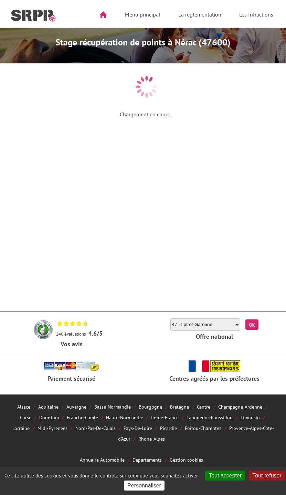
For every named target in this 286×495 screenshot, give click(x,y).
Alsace (23, 406)
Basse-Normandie (112, 406)
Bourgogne (150, 406)
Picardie (168, 428)
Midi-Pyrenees (52, 428)
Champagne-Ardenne (240, 406)
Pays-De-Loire (138, 428)
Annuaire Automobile (102, 459)
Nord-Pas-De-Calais (95, 428)
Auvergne (76, 406)
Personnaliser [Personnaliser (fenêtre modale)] (144, 485)
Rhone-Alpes (151, 438)
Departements (147, 459)
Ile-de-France (165, 417)
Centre (203, 406)
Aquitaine (48, 406)
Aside (9, 36)
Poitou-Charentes (203, 428)
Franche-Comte (82, 417)
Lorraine (21, 428)
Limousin (250, 417)
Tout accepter (225, 475)
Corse (25, 417)
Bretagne (179, 406)
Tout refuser (266, 475)
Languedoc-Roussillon (210, 417)
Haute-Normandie (124, 417)
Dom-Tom (49, 417)
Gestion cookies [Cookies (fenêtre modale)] (186, 459)
